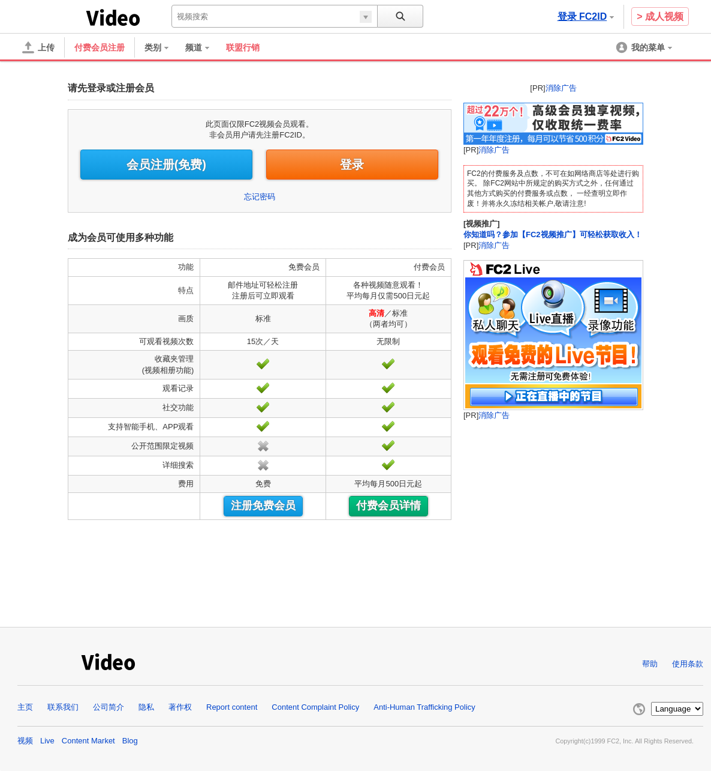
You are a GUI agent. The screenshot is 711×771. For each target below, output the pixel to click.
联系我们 (63, 707)
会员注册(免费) (166, 164)
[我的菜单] (645, 47)
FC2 (52, 16)
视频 (25, 740)
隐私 (146, 707)
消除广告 (561, 87)
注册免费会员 (263, 506)
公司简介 (108, 707)
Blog (130, 740)
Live (47, 740)
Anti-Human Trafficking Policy (424, 707)
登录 (352, 164)
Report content (231, 707)
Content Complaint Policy (315, 707)
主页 (25, 707)
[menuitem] (162, 47)
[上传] (38, 47)
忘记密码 (259, 196)
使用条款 (687, 663)
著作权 (180, 707)
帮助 (650, 663)
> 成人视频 (660, 16)
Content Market (88, 740)
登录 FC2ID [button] (586, 16)
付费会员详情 (388, 506)
